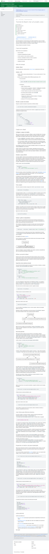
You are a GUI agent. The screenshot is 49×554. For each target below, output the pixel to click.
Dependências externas (22, 520)
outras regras (21, 523)
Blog (14, 543)
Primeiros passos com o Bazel (7, 4)
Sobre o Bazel (10, 1)
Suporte (33, 543)
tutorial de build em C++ (23, 525)
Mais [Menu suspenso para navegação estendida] (30, 1)
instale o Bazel (32, 69)
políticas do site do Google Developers (25, 536)
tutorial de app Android (22, 526)
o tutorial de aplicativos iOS (31, 526)
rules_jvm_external (21, 517)
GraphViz (26, 236)
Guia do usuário (24, 1)
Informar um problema (21, 37)
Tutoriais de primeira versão (28, 19)
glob (41, 180)
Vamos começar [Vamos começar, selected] (17, 1)
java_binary (31, 452)
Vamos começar (21, 19)
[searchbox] (6, 9)
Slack (32, 546)
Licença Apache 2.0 (39, 535)
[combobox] (38, 1)
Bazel (16, 19)
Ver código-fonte (32, 37)
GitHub (46, 1)
